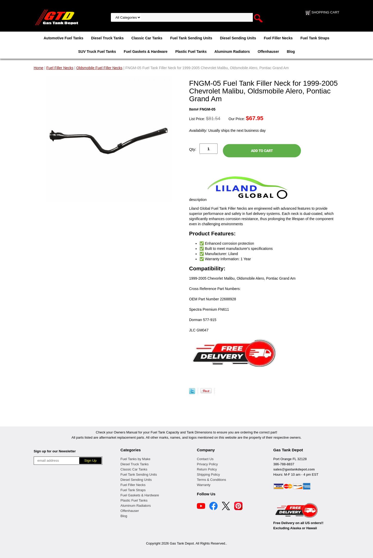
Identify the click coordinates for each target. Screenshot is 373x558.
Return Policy (207, 469)
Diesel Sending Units (238, 38)
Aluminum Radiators (232, 51)
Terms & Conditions (211, 480)
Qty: (192, 149)
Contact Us (205, 459)
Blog (291, 51)
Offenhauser (268, 51)
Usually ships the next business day (227, 130)
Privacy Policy (207, 464)
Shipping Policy (208, 474)
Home (38, 68)
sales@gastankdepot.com (294, 469)
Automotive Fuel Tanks (63, 38)
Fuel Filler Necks (278, 38)
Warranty (203, 485)
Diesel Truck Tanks (107, 38)
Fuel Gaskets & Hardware (146, 51)
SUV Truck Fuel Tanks (97, 51)
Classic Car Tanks (146, 38)
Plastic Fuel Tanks (191, 51)
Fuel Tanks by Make (135, 459)
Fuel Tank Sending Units (191, 38)
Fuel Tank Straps (314, 38)
